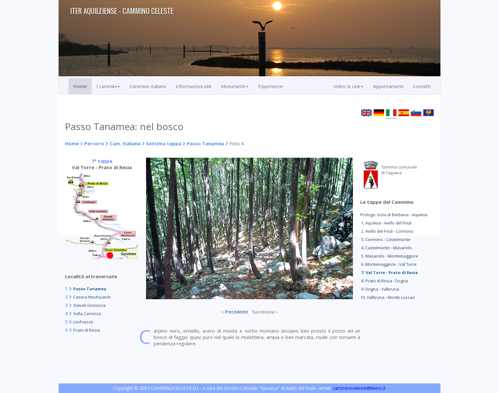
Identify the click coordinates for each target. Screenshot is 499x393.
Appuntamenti (388, 86)
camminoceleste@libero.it (359, 388)
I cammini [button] (108, 86)
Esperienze (270, 86)
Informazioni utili (193, 86)
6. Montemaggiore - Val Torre (388, 264)
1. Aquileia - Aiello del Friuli (385, 223)
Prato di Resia (86, 330)
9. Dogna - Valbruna (379, 289)
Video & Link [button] (348, 86)
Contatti (422, 86)
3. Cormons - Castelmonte (385, 239)
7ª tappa (102, 161)
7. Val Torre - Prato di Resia (389, 272)
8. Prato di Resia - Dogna (384, 281)
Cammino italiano (148, 86)
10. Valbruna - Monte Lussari (387, 297)
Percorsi (94, 143)
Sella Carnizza (87, 313)
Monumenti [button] (235, 86)
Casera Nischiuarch (92, 297)
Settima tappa (163, 143)
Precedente (236, 312)
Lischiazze (83, 322)
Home (80, 86)
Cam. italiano (125, 143)
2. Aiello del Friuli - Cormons (386, 231)
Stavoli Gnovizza (89, 305)
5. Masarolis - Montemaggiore (389, 256)
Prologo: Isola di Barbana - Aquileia (393, 214)
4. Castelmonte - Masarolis (386, 248)
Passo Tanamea (205, 143)
